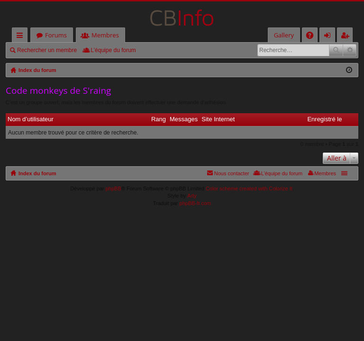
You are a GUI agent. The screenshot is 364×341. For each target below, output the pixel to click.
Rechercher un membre (47, 50)
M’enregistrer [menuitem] (347, 37)
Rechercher (336, 50)
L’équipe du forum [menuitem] (113, 50)
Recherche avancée (349, 50)
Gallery (284, 35)
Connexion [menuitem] (329, 37)
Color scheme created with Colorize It (249, 188)
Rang (158, 119)
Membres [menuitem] (325, 173)
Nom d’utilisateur (31, 119)
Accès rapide (21, 37)
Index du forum (37, 173)
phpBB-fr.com (195, 203)
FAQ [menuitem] (313, 37)
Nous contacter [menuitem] (231, 173)
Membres (105, 35)
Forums (56, 35)
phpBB (113, 188)
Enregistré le (324, 119)
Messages (184, 119)
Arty (192, 195)
